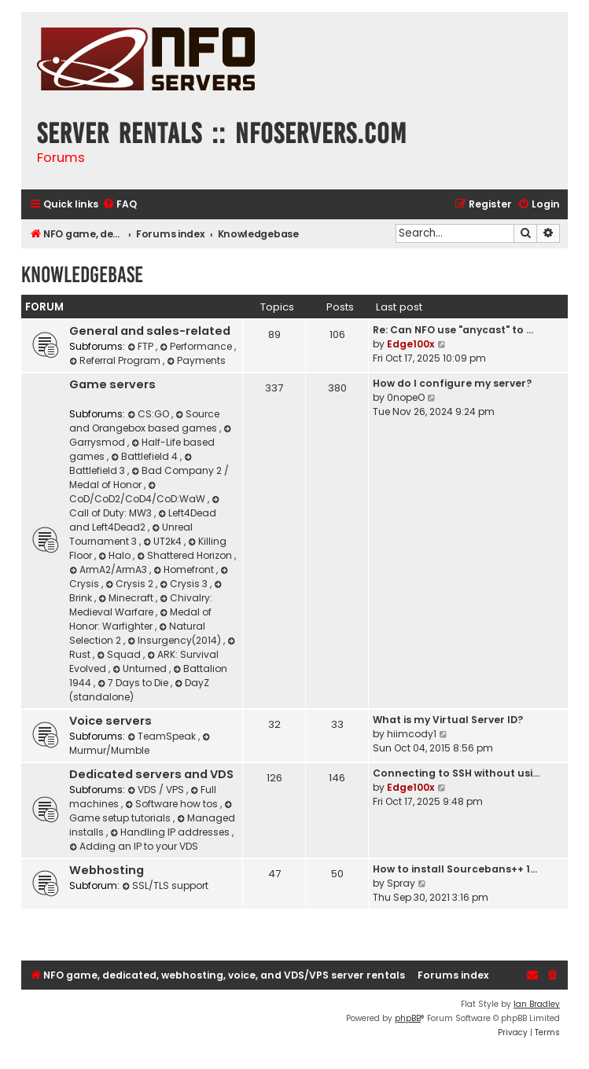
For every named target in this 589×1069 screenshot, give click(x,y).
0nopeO (406, 397)
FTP (141, 346)
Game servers (112, 384)
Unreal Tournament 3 (131, 534)
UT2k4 (163, 541)
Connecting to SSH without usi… (456, 773)
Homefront (184, 569)
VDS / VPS (156, 789)
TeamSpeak (162, 736)
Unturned (140, 668)
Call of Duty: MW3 (145, 507)
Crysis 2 (130, 583)
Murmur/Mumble (140, 745)
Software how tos (172, 803)
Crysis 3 (185, 583)
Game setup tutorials (151, 812)
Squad (120, 654)
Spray (401, 883)
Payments (196, 360)
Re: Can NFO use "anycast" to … (453, 329)
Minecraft (127, 597)
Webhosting (106, 870)
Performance (197, 346)
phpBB (408, 1018)
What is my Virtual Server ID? (448, 719)
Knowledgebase (82, 275)
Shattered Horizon (185, 555)
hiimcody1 (411, 733)
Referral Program (116, 360)
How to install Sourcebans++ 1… (455, 869)
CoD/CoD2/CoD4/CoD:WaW (138, 493)
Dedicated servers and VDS (151, 774)
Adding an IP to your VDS (133, 846)
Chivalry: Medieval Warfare (140, 605)
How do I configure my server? (452, 383)
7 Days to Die (134, 682)
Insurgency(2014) (175, 640)
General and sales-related (149, 331)
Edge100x (411, 344)
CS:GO (149, 414)
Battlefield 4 (145, 456)
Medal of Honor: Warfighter (140, 619)
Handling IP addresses (171, 832)
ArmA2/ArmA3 (109, 569)
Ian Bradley (537, 1004)
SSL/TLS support (165, 885)
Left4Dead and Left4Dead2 (142, 520)
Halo (115, 555)
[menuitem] (119, 204)
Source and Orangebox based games (144, 421)
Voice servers (110, 721)
